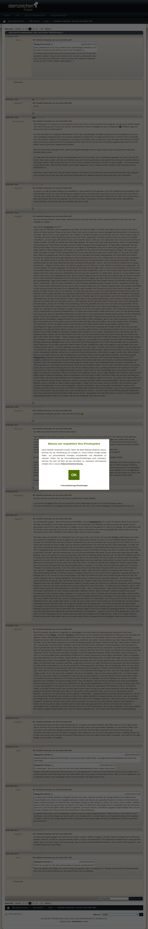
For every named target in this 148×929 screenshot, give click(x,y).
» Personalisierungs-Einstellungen (74, 486)
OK (74, 475)
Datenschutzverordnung (72, 464)
